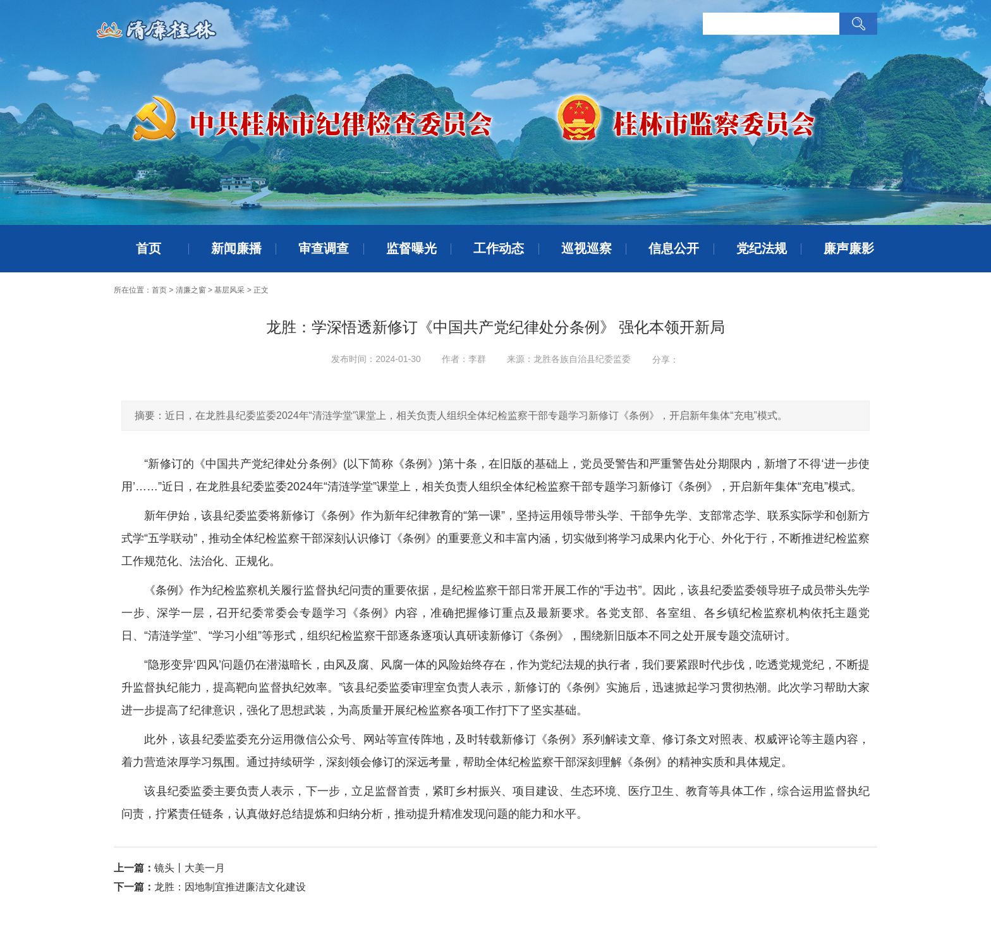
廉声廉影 (849, 248)
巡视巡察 (586, 248)
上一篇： (134, 868)
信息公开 (673, 248)
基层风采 (229, 290)
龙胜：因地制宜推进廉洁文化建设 (230, 887)
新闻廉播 (236, 248)
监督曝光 (411, 248)
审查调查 (323, 248)
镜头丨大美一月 (189, 868)
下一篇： (134, 887)
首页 (148, 248)
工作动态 (498, 248)
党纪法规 (761, 248)
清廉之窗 (191, 290)
